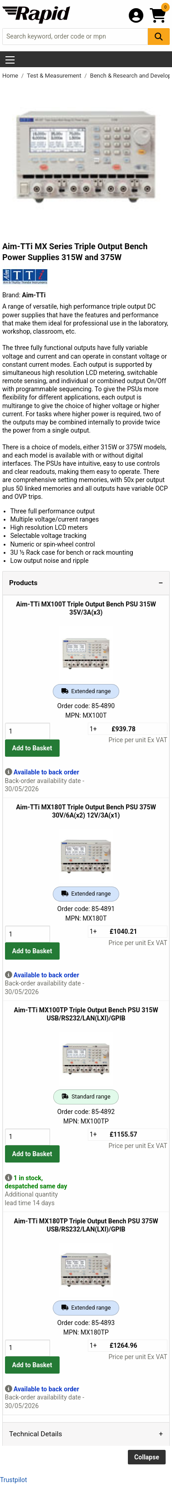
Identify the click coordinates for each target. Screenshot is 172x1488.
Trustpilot (13, 1479)
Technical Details (35, 1434)
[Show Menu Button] (10, 60)
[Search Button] (159, 36)
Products (23, 583)
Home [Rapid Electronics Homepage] (11, 75)
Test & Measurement (55, 75)
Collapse (146, 1457)
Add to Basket (32, 748)
